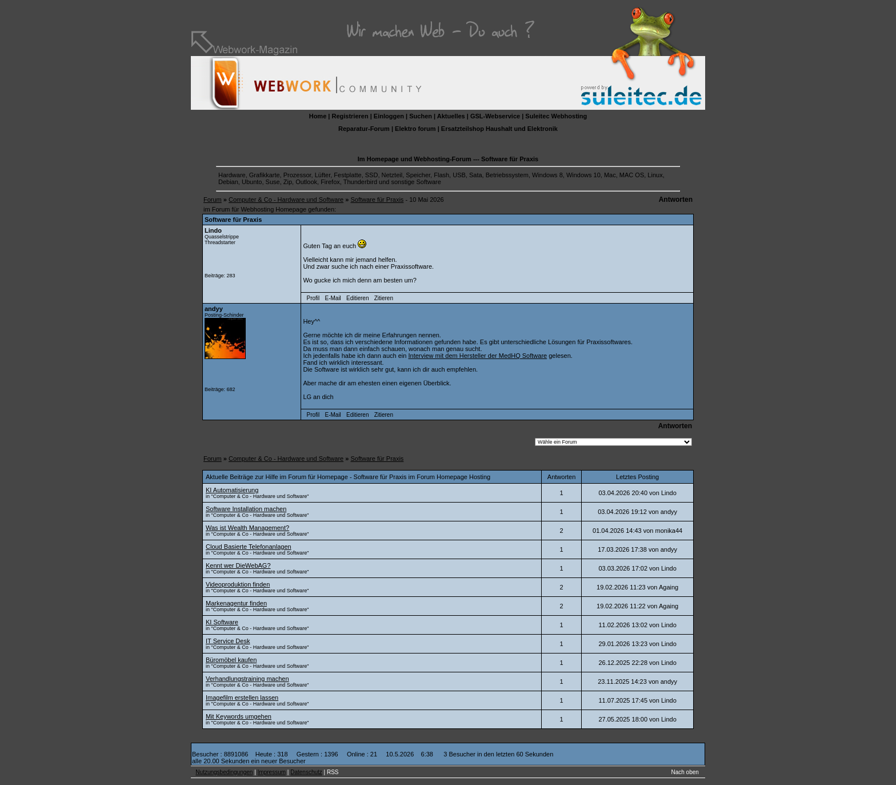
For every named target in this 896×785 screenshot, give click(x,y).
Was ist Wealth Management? (247, 527)
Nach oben (685, 772)
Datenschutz (306, 772)
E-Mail (333, 298)
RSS (333, 772)
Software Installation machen (246, 508)
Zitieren (383, 298)
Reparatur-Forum (364, 128)
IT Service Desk (228, 640)
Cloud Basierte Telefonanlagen (248, 546)
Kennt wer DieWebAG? (238, 565)
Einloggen (389, 116)
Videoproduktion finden (238, 584)
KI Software (222, 622)
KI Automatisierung (232, 490)
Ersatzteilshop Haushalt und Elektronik (499, 128)
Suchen (420, 116)
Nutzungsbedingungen (224, 772)
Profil (313, 298)
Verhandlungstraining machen (247, 678)
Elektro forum (415, 128)
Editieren (357, 298)
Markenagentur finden (236, 603)
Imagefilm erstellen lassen (242, 697)
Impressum (272, 772)
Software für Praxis (376, 199)
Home (318, 116)
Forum (212, 199)
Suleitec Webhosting (556, 116)
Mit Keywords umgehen (238, 716)
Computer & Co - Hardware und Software (286, 199)
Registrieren (349, 116)
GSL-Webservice (495, 116)
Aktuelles (451, 116)
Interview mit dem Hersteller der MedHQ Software (477, 355)
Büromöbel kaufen (231, 659)
